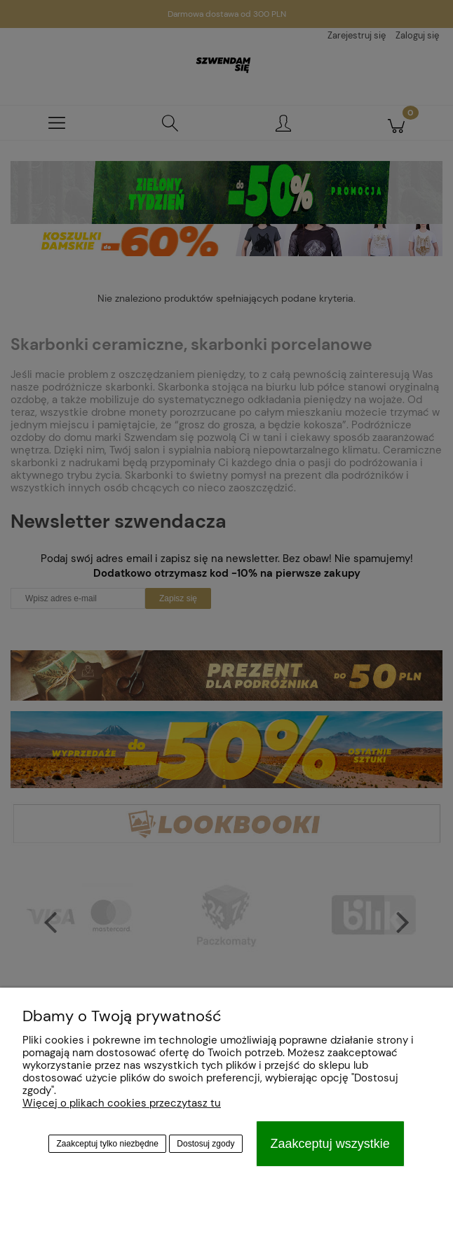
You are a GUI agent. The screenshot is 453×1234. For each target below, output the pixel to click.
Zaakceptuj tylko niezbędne (107, 1144)
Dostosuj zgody (205, 1144)
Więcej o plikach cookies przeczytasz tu (121, 1103)
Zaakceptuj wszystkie (330, 1144)
